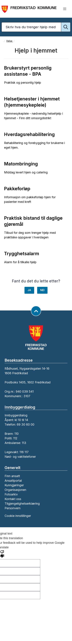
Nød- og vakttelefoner (20, 456)
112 (15, 438)
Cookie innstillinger (18, 516)
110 (16, 433)
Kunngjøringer (14, 485)
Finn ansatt (12, 476)
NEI (42, 290)
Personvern (12, 508)
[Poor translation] (2, 554)
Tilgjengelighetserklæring (22, 503)
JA (29, 290)
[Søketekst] (36, 27)
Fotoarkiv (11, 494)
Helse (9, 41)
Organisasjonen (15, 490)
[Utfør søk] (65, 27)
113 (24, 443)
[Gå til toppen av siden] (36, 311)
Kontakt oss (13, 499)
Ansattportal (13, 480)
